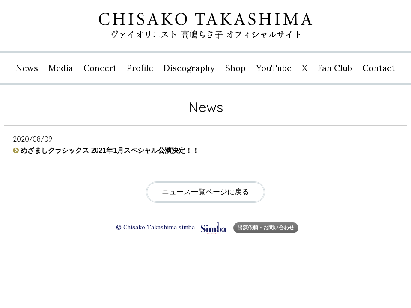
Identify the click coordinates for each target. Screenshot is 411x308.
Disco (189, 68)
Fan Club (335, 67)
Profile (140, 67)
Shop (235, 67)
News (27, 67)
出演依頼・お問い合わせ (266, 227)
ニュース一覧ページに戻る (205, 192)
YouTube (274, 67)
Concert (99, 67)
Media (60, 67)
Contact (379, 67)
